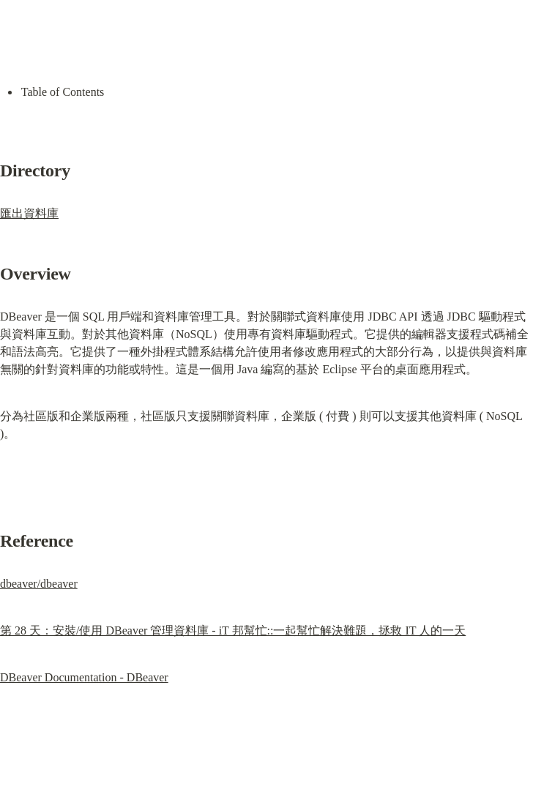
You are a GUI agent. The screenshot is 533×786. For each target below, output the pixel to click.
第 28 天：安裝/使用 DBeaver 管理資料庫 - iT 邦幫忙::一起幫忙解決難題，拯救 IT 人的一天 (233, 630)
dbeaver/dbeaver (39, 583)
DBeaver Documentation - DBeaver (84, 677)
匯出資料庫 (29, 213)
